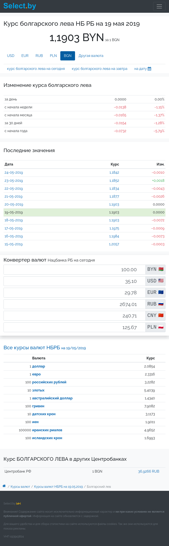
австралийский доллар (52, 398)
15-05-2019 (14, 244)
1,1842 (114, 172)
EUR (24, 56)
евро (36, 374)
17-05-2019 (13, 228)
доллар (38, 366)
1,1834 (114, 188)
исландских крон (47, 438)
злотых (38, 390)
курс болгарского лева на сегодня (36, 69)
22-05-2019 (14, 188)
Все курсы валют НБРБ (45, 347)
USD (10, 56)
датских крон (43, 414)
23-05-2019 (14, 180)
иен (35, 422)
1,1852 (114, 180)
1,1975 (114, 228)
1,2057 (114, 244)
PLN (53, 56)
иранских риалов (47, 430)
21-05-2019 (13, 196)
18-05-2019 (14, 220)
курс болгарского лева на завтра (99, 69)
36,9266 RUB (148, 471)
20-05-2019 (14, 204)
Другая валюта (91, 56)
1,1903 (114, 204)
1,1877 (114, 196)
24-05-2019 (14, 172)
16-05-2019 (14, 236)
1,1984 (114, 236)
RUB (39, 56)
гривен (38, 406)
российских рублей (49, 382)
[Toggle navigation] (159, 6)
